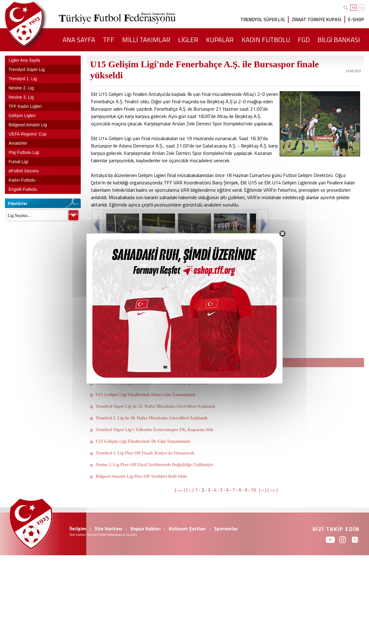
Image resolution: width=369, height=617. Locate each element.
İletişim (77, 528)
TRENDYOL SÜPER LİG (262, 19)
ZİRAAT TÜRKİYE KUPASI (316, 19)
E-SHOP (356, 19)
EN (361, 8)
